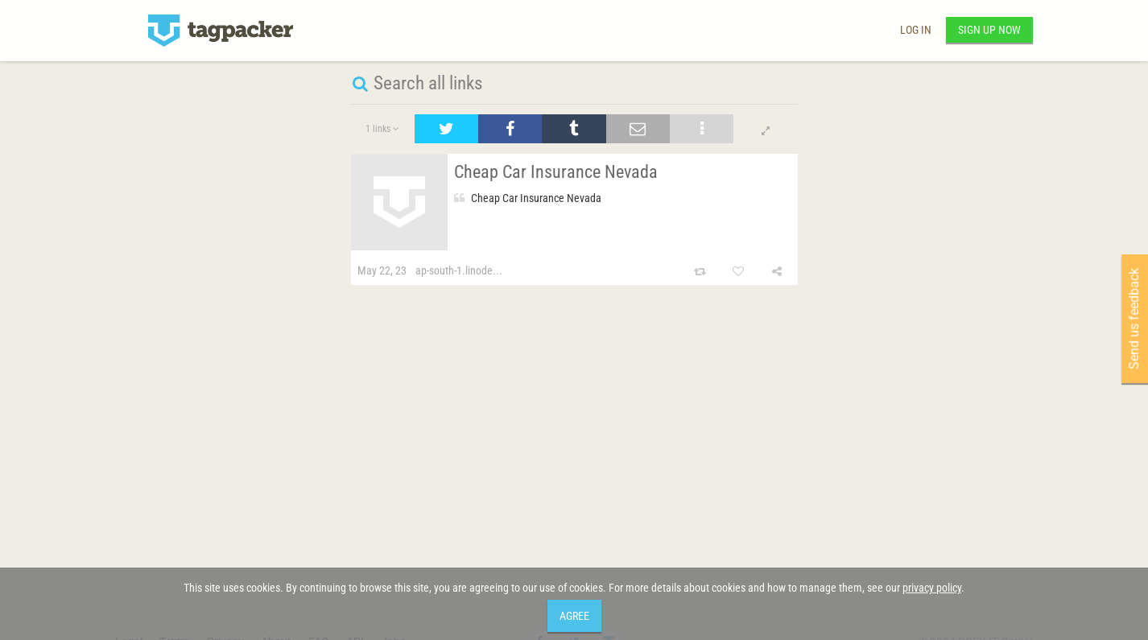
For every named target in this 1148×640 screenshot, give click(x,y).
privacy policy (931, 587)
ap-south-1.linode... (458, 270)
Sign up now (989, 29)
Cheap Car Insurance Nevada (556, 172)
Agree (574, 615)
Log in (915, 29)
